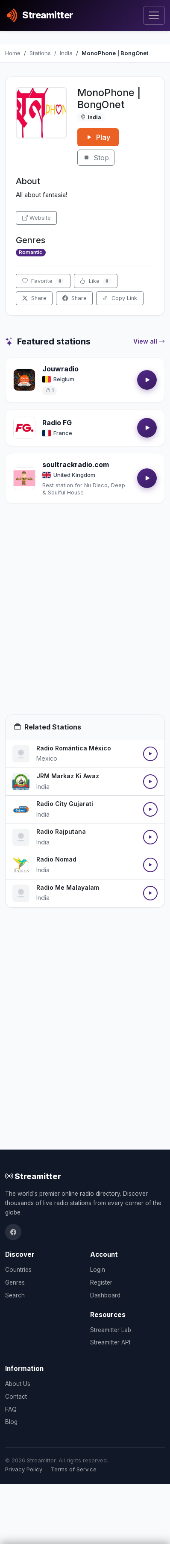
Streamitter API (110, 1342)
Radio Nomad (56, 859)
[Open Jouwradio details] (24, 380)
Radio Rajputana (61, 831)
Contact (16, 1396)
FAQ (11, 1409)
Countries (18, 1269)
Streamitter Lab (110, 1329)
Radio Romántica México (73, 748)
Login (97, 1269)
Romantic (30, 252)
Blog (11, 1421)
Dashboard (105, 1295)
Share (34, 298)
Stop (96, 157)
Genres (15, 1282)
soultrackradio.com (75, 464)
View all (149, 341)
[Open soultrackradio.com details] (24, 478)
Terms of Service (74, 1469)
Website (36, 218)
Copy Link (120, 298)
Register (101, 1282)
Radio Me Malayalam (67, 887)
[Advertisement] (85, 619)
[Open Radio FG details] (24, 428)
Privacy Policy (23, 1469)
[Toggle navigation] (154, 15)
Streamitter (33, 1176)
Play (98, 137)
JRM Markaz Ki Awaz (67, 775)
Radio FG (57, 422)
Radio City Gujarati (64, 803)
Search (15, 1295)
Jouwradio (60, 369)
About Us (17, 1383)
